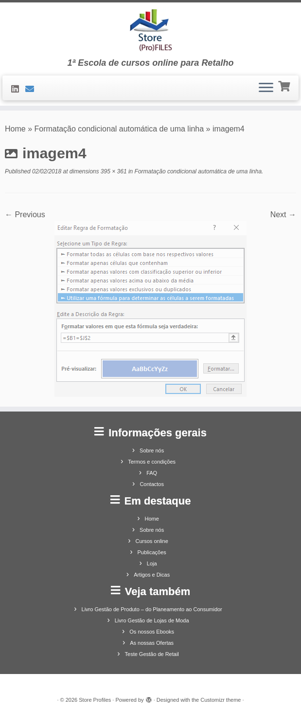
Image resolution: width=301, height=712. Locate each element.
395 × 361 (113, 171)
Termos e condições (152, 462)
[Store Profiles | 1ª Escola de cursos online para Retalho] (150, 30)
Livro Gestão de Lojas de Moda (152, 620)
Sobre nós (152, 450)
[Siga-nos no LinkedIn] (18, 89)
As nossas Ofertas (152, 643)
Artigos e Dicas (152, 575)
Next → (283, 214)
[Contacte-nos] (32, 89)
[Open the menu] (266, 88)
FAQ (151, 473)
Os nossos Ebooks (151, 632)
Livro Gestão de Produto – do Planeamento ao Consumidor (152, 609)
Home (15, 129)
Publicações (152, 552)
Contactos (152, 484)
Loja (152, 563)
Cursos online (152, 541)
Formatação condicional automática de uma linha (119, 129)
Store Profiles (95, 700)
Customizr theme (220, 700)
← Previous (25, 214)
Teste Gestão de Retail (152, 654)
